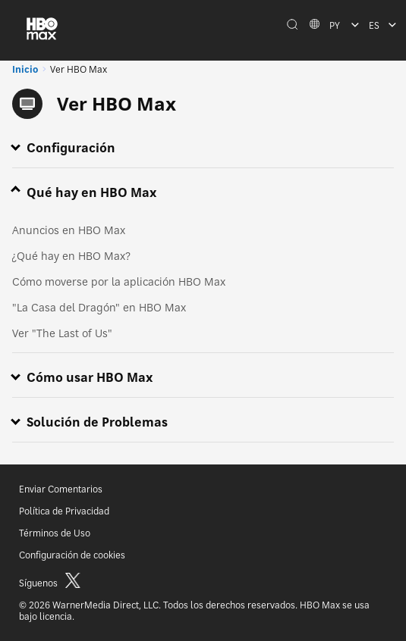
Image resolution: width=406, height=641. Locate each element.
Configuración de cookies (72, 555)
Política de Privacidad (64, 511)
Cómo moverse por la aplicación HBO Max (118, 281)
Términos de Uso (54, 533)
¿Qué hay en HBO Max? (71, 256)
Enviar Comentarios (60, 489)
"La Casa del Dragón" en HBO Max (99, 307)
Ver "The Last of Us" (62, 333)
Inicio (25, 69)
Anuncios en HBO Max (68, 230)
